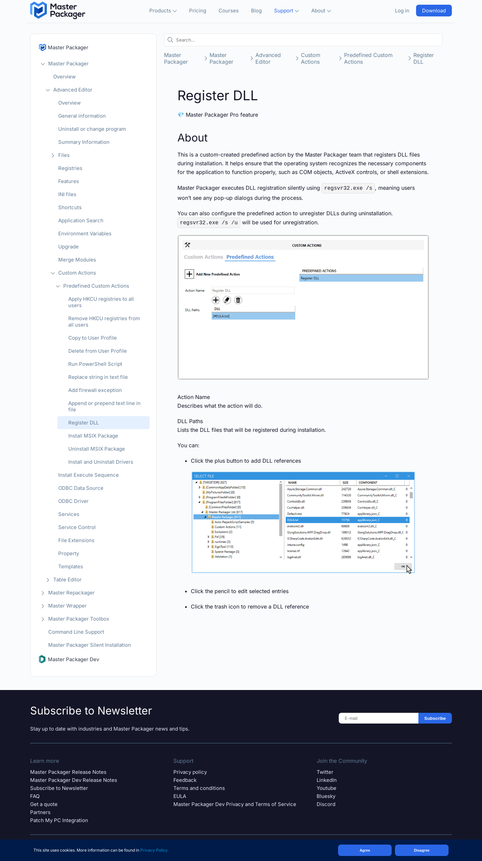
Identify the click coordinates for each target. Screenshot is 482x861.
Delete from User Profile (97, 351)
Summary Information (83, 142)
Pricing (197, 10)
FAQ (34, 796)
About (321, 10)
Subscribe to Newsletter (59, 788)
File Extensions (76, 540)
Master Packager (68, 63)
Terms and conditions (199, 788)
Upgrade (68, 246)
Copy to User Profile (92, 338)
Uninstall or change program (92, 129)
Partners (40, 812)
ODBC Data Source (80, 488)
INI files (67, 194)
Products (163, 10)
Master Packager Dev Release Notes (73, 780)
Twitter (325, 772)
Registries (70, 168)
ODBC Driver (73, 501)
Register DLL (83, 422)
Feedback (184, 780)
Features (68, 181)
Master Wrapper (67, 605)
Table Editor (67, 579)
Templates (70, 566)
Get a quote (44, 804)
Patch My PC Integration (59, 820)
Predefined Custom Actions (96, 286)
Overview (64, 76)
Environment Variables (84, 233)
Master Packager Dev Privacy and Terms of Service (234, 804)
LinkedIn (327, 780)
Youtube (326, 788)
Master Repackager (71, 592)
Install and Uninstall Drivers (100, 462)
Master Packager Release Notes (68, 772)
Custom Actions (77, 273)
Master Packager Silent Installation (89, 645)
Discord (326, 804)
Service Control (77, 527)
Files (64, 155)
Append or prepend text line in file (104, 406)
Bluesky (326, 796)
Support (286, 10)
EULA (179, 796)
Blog (256, 10)
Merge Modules (77, 259)
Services (68, 514)
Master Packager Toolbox (78, 619)
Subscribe (435, 718)
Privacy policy (190, 772)
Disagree (421, 850)
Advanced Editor (72, 90)
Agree (364, 850)
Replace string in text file (98, 377)
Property (68, 553)
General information (82, 116)
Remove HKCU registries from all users (104, 321)
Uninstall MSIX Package (96, 449)
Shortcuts (70, 207)
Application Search (80, 220)
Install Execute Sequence (88, 475)
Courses (229, 10)
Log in (402, 10)
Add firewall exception (95, 390)
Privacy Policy (154, 850)
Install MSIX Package (93, 436)
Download (434, 10)
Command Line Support (76, 632)
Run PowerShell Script (95, 364)
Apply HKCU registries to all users (101, 302)
